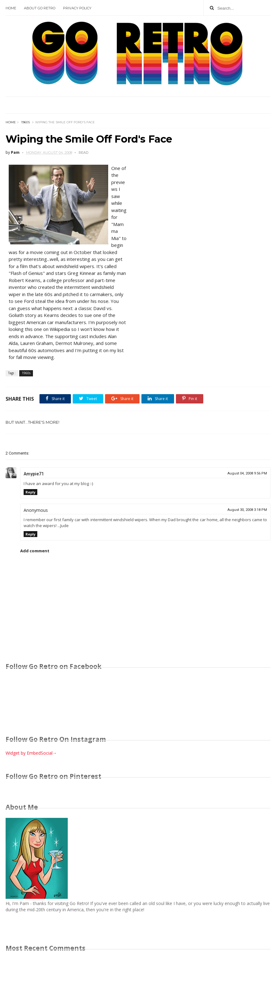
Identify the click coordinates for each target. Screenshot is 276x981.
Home (11, 8)
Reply (30, 492)
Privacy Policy (77, 8)
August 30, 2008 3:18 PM (247, 510)
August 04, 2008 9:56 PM (247, 473)
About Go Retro (39, 8)
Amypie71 (34, 473)
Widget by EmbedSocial (31, 753)
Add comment (34, 551)
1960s (25, 122)
